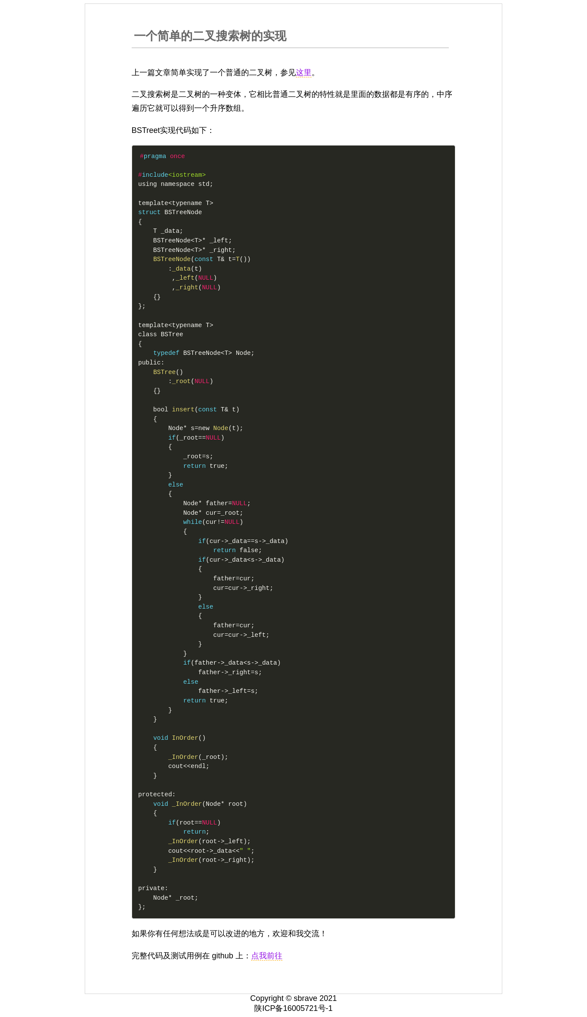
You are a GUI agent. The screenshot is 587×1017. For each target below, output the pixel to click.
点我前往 (266, 955)
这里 (304, 72)
